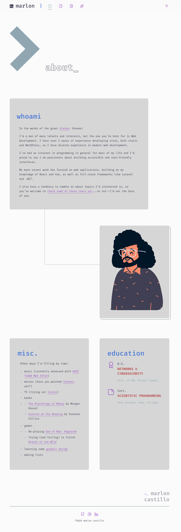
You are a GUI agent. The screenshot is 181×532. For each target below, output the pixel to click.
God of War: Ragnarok (61, 431)
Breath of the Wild (42, 442)
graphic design (57, 449)
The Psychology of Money (46, 403)
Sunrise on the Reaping (45, 414)
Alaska (64, 128)
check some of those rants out (69, 191)
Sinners (68, 381)
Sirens (52, 392)
